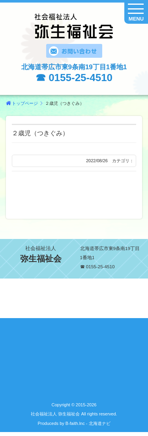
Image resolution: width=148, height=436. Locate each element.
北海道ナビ (100, 423)
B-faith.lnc (74, 423)
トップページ (25, 103)
